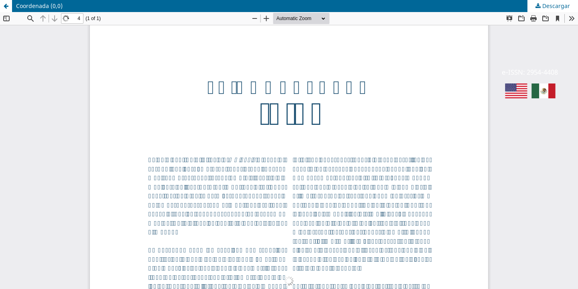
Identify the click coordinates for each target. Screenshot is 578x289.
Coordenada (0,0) (39, 6)
